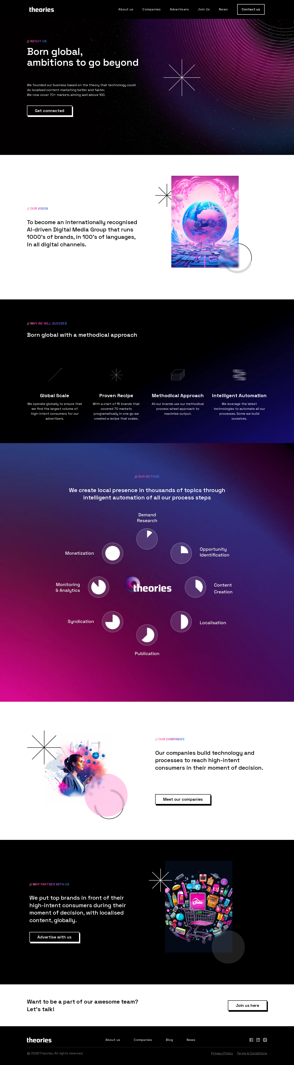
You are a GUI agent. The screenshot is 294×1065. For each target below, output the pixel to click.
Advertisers (179, 9)
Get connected (49, 110)
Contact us (251, 9)
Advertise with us (54, 937)
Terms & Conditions (252, 1053)
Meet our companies (183, 799)
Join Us (204, 9)
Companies (151, 9)
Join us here (247, 1005)
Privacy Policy (222, 1053)
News (223, 9)
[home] (41, 9)
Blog (169, 1040)
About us (125, 9)
